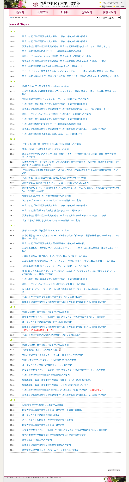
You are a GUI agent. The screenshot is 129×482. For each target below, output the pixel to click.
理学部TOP (107, 6)
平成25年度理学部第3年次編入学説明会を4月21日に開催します (51, 335)
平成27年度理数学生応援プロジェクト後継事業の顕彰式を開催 (51, 51)
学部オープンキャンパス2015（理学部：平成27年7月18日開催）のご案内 (56, 114)
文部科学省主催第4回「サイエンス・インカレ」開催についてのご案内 (55, 183)
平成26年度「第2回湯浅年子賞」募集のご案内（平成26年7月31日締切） (56, 205)
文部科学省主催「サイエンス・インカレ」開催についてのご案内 (52, 355)
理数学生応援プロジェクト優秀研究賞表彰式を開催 (46, 196)
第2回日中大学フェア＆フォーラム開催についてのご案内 (49, 360)
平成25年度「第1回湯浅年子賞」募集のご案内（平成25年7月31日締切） (56, 279)
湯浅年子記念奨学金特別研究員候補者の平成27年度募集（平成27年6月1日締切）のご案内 (64, 129)
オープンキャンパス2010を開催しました (41, 415)
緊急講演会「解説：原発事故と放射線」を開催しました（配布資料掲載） (57, 380)
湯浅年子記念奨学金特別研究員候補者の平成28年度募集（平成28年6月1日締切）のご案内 (64, 61)
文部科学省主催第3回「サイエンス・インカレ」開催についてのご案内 (55, 266)
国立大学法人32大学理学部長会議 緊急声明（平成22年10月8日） (53, 410)
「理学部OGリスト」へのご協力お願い (41, 350)
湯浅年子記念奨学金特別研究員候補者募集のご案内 (46, 445)
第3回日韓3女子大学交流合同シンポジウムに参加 (45, 312)
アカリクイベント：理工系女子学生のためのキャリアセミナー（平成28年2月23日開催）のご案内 (68, 71)
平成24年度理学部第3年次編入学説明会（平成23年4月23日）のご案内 (63, 390)
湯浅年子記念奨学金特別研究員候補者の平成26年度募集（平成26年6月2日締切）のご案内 (64, 215)
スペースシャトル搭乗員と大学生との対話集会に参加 (47, 420)
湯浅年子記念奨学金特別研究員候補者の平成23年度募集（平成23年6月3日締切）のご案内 (64, 395)
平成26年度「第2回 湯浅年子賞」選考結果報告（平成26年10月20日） (54, 178)
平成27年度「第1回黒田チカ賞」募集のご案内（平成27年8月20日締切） (56, 104)
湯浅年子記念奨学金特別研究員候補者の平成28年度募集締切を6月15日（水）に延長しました (66, 46)
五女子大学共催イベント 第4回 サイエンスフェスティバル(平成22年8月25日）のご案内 (64, 430)
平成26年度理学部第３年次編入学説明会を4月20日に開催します (52, 297)
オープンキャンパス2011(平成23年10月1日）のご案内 (47, 365)
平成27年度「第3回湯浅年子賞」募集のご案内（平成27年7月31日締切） (56, 119)
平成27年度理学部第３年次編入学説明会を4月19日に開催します (52, 210)
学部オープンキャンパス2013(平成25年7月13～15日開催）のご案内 (53, 284)
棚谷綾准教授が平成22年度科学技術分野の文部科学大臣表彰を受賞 (54, 435)
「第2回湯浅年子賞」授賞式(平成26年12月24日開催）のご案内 (51, 144)
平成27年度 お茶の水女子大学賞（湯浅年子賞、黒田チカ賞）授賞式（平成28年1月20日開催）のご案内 (70, 76)
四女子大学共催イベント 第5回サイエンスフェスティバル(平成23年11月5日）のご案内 (63, 370)
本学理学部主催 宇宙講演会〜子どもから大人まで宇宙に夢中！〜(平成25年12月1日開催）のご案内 (68, 261)
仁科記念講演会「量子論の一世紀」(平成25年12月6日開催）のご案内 (54, 256)
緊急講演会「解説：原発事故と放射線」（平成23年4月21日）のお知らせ (56, 385)
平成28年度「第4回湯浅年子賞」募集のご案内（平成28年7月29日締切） (56, 36)
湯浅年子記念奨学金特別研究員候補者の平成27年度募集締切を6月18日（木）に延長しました (66, 109)
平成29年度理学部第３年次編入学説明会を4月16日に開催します (52, 66)
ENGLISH (120, 6)
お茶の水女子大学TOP (112, 2)
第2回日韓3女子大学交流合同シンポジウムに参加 (45, 345)
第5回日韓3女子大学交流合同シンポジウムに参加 (45, 149)
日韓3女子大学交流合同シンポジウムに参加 (42, 405)
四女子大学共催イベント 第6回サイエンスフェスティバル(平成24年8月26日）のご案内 (63, 317)
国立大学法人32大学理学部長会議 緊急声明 (43, 425)
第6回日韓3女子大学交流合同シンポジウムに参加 (45, 86)
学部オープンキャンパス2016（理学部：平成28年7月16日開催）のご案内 (56, 56)
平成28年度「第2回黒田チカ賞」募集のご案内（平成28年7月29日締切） (56, 41)
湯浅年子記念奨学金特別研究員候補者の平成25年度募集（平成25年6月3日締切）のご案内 (64, 302)
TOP (11, 18)
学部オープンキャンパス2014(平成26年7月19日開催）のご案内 (51, 200)
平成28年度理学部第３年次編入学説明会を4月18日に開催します (52, 134)
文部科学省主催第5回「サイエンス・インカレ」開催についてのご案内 (55, 99)
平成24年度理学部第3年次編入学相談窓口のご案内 (46, 375)
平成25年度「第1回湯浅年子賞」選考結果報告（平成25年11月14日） (54, 243)
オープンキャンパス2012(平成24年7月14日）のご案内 (47, 322)
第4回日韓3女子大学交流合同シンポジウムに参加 (45, 230)
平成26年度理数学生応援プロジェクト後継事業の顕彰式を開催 (51, 124)
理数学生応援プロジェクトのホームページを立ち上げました (50, 450)
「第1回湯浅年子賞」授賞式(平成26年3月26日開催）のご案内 (51, 220)
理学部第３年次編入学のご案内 (37, 440)
